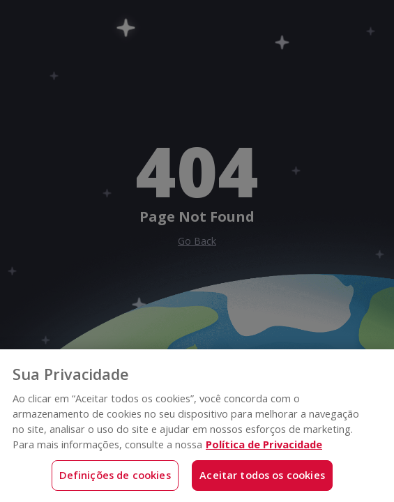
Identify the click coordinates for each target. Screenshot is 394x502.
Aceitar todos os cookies (262, 475)
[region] (197, 425)
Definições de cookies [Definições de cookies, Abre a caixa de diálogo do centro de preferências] (115, 475)
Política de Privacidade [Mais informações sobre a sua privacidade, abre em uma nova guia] (264, 444)
